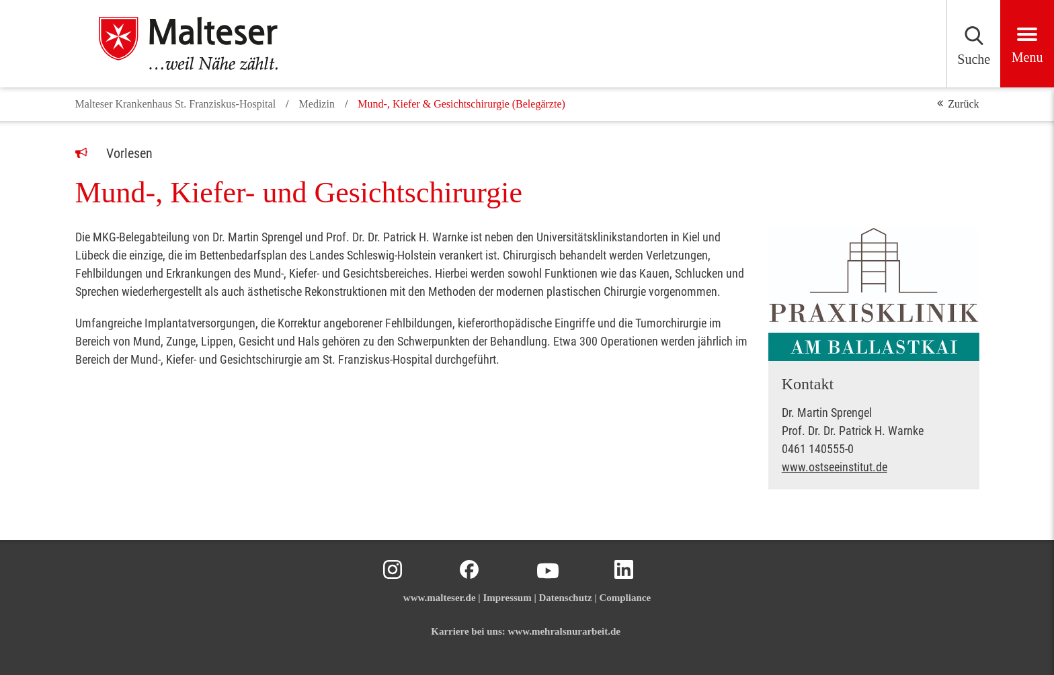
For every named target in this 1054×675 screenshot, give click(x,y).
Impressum (507, 597)
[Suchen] (918, 43)
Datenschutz (565, 597)
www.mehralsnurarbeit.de (564, 631)
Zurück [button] (963, 104)
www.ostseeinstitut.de (834, 467)
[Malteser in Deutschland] (203, 44)
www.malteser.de (439, 597)
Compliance (625, 597)
